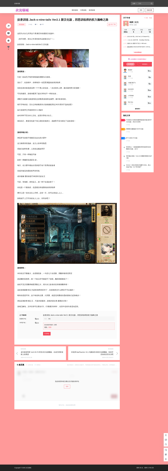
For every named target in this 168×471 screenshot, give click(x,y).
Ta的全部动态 (137, 52)
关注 (146, 18)
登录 (141, 10)
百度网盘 (46, 333)
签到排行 (137, 109)
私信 (150, 18)
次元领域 (28, 468)
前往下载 (112, 24)
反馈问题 (17, 3)
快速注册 (149, 10)
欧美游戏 (21, 24)
